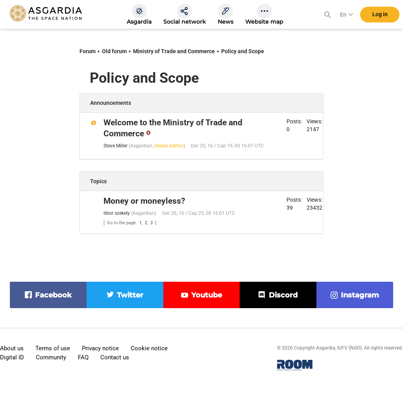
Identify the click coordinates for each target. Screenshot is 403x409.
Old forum (114, 51)
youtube (206, 295)
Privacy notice (100, 348)
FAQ (83, 357)
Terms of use (52, 348)
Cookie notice (149, 348)
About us (12, 348)
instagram (360, 295)
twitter (130, 295)
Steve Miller (116, 146)
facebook (53, 295)
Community (51, 357)
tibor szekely (117, 213)
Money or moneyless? (144, 201)
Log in (380, 15)
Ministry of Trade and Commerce (174, 51)
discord (283, 295)
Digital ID (12, 357)
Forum (87, 51)
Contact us (114, 357)
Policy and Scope (242, 51)
